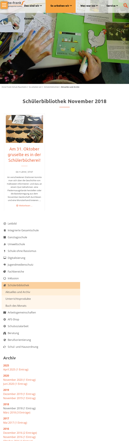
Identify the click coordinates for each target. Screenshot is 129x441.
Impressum (120, 434)
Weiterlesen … (25, 133)
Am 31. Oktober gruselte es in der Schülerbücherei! (23, 82)
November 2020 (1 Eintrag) (19, 309)
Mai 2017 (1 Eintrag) (15, 351)
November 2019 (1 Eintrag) (19, 327)
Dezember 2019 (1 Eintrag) (19, 323)
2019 (6, 319)
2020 (6, 304)
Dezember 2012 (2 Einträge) (20, 380)
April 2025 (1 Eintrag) (15, 298)
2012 (6, 376)
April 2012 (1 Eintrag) (15, 384)
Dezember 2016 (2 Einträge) (20, 362)
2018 (6, 333)
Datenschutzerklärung (100, 434)
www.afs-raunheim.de (42, 416)
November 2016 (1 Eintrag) (19, 366)
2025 (6, 294)
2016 (6, 358)
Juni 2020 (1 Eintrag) (15, 313)
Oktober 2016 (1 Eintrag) (18, 370)
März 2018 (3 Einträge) (16, 341)
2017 (6, 347)
